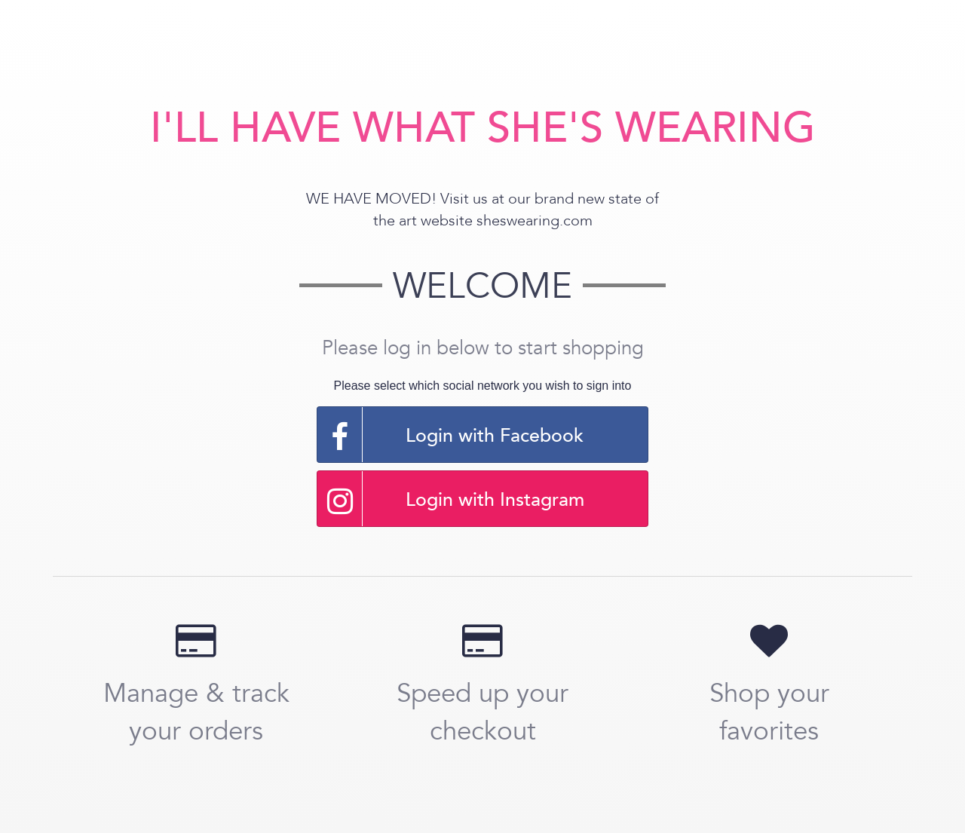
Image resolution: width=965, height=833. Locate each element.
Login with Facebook (450, 434)
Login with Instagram (450, 498)
